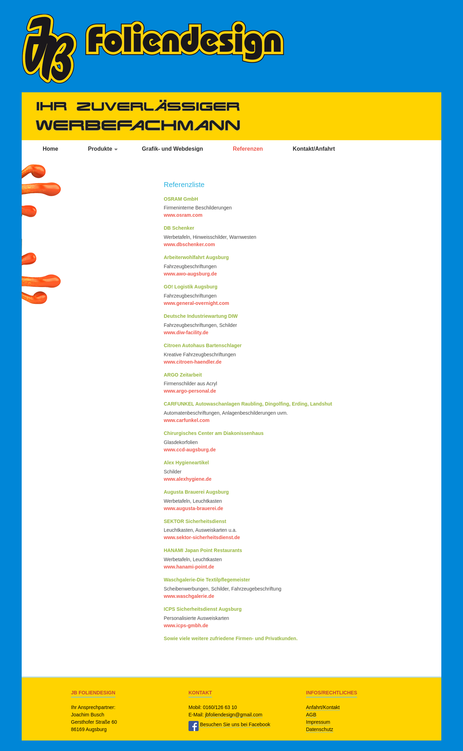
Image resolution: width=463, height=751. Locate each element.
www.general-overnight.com (196, 303)
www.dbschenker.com (189, 244)
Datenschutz (319, 729)
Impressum (318, 722)
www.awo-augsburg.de (190, 274)
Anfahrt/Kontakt (323, 707)
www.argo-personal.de (190, 391)
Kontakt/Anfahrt (314, 149)
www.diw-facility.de (186, 332)
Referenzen (248, 149)
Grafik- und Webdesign (172, 149)
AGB (311, 714)
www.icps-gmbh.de (186, 625)
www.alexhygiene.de (187, 479)
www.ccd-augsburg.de (190, 449)
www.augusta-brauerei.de (193, 508)
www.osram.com (183, 215)
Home (50, 149)
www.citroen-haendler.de (192, 362)
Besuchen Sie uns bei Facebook (229, 725)
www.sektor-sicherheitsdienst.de (202, 537)
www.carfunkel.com (186, 420)
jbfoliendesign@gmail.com (233, 714)
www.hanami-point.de (189, 567)
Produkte (100, 149)
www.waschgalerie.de (189, 596)
